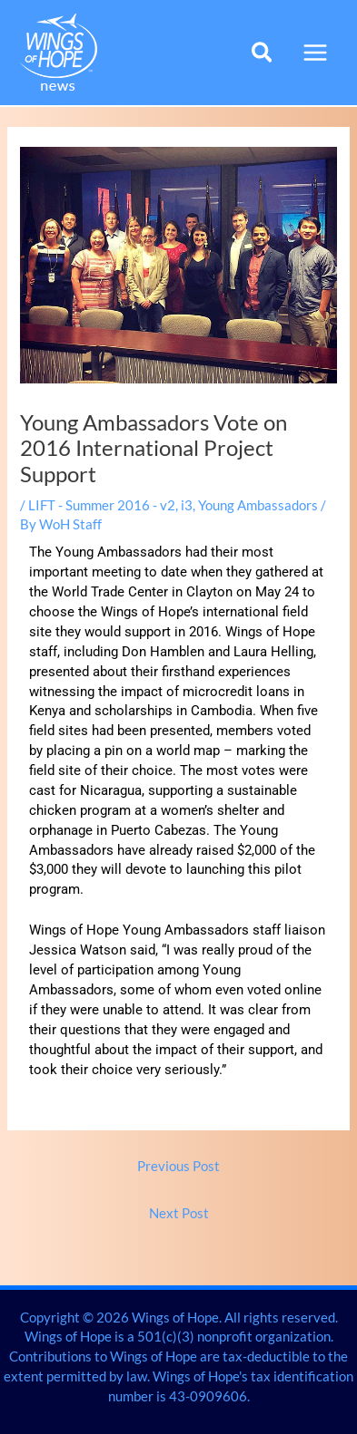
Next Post (179, 1213)
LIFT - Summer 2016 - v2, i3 (110, 505)
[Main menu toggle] (315, 52)
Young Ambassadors (258, 505)
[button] (263, 54)
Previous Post (178, 1166)
